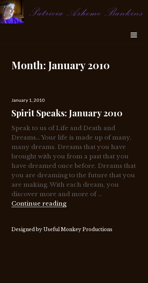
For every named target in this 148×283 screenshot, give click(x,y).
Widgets (133, 43)
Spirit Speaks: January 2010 (66, 113)
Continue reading (38, 203)
